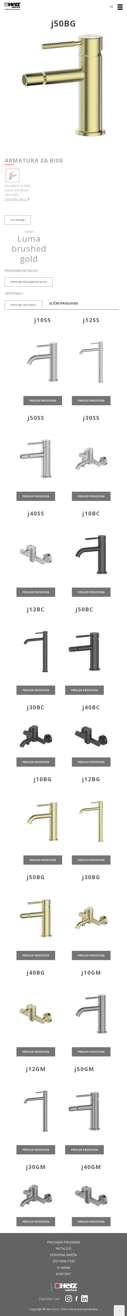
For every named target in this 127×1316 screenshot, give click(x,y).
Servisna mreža (63, 1255)
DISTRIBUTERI (64, 1261)
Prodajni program (63, 1242)
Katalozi (63, 1248)
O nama (63, 1267)
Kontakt (63, 1274)
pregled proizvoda (42, 408)
